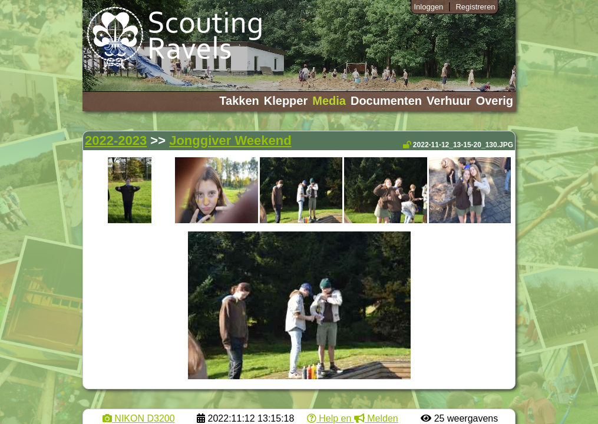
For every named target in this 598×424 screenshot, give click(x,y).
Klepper (286, 100)
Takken (239, 100)
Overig (494, 100)
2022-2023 (116, 140)
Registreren (475, 6)
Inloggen (428, 6)
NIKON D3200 (139, 418)
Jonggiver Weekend (230, 140)
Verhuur (449, 100)
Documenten (386, 100)
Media (329, 100)
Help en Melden (352, 418)
